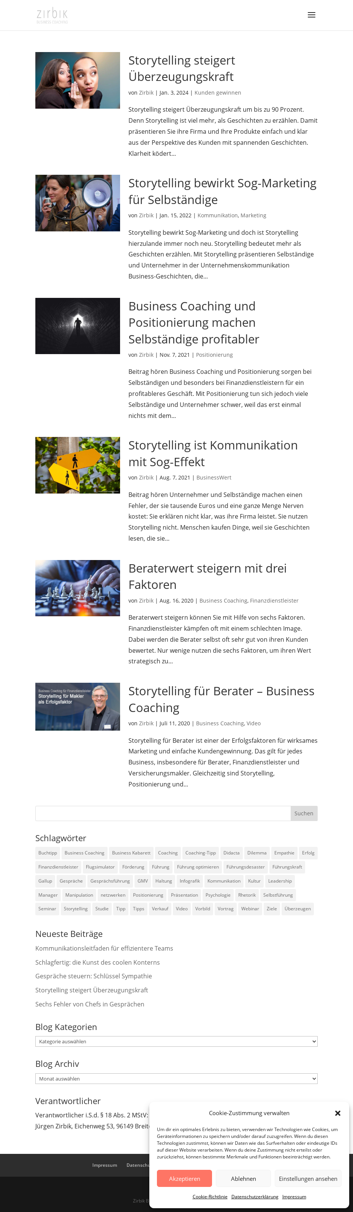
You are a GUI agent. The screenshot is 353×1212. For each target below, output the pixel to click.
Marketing (253, 215)
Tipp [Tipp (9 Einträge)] (120, 908)
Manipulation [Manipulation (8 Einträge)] (79, 895)
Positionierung (214, 354)
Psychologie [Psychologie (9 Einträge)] (218, 895)
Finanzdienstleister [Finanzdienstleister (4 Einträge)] (58, 867)
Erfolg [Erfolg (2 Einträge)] (308, 853)
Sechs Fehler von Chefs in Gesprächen (89, 1004)
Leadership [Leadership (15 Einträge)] (280, 881)
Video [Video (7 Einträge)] (182, 908)
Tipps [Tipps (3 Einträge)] (138, 908)
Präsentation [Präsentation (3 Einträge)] (184, 895)
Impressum (294, 1196)
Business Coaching (223, 600)
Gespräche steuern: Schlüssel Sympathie (93, 976)
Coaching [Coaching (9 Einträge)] (168, 853)
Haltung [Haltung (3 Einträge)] (163, 881)
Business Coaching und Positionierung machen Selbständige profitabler (194, 322)
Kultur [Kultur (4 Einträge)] (254, 881)
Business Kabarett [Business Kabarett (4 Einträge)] (131, 853)
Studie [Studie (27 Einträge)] (102, 908)
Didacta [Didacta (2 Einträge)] (231, 853)
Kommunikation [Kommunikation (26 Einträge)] (224, 881)
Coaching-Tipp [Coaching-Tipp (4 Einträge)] (200, 853)
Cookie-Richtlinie (210, 1196)
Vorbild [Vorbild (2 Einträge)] (202, 908)
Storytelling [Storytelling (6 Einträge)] (76, 908)
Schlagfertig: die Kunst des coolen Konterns (97, 962)
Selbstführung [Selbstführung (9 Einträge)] (278, 895)
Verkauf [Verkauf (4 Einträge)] (160, 908)
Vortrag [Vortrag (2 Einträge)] (226, 908)
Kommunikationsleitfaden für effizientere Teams (104, 948)
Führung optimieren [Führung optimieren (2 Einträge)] (198, 867)
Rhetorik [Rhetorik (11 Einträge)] (247, 895)
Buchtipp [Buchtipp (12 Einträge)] (47, 853)
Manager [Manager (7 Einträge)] (48, 895)
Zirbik (146, 92)
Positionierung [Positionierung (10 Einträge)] (148, 895)
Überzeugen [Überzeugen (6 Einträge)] (298, 908)
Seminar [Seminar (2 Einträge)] (47, 908)
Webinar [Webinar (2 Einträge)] (250, 908)
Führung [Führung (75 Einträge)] (160, 867)
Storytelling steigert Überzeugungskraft (181, 68)
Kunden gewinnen (218, 92)
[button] (338, 1113)
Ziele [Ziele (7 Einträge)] (272, 908)
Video (254, 723)
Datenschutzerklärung (255, 1196)
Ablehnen (243, 1178)
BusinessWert (213, 477)
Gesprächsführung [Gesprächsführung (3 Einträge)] (110, 881)
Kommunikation (218, 215)
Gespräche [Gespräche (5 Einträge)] (71, 881)
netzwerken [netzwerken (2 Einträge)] (113, 895)
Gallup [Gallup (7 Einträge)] (45, 881)
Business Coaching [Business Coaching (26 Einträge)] (84, 853)
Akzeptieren (184, 1178)
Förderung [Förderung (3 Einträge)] (133, 867)
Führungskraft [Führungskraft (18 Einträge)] (287, 867)
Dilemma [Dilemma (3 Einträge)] (257, 853)
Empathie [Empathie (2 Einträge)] (284, 853)
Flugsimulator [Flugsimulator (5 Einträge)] (100, 867)
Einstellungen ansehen (308, 1178)
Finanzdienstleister (274, 600)
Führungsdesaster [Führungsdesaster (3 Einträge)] (245, 867)
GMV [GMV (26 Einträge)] (143, 881)
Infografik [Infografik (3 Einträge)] (190, 881)
